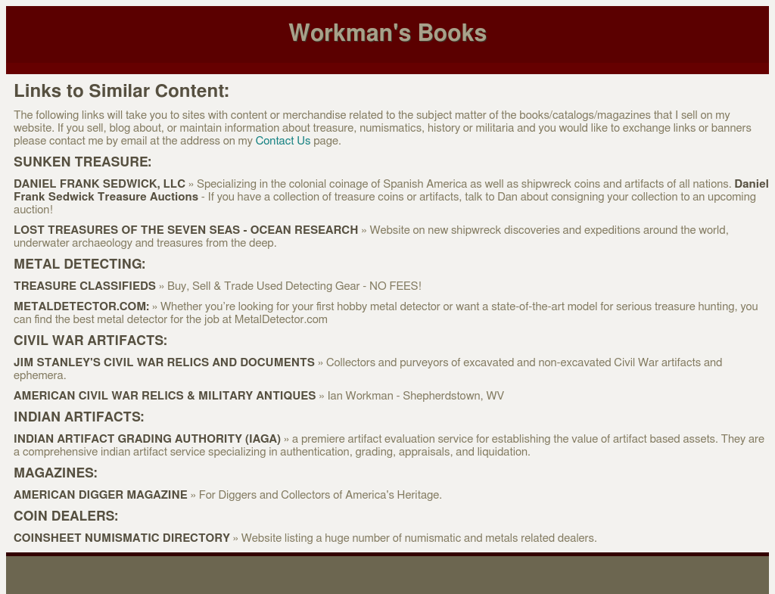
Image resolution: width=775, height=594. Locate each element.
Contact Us (283, 141)
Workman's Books (387, 34)
